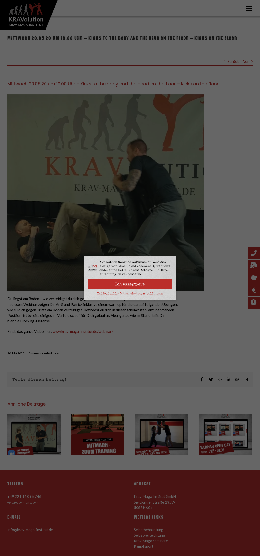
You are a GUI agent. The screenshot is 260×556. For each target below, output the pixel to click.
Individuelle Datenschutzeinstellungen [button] (130, 293)
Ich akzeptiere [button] (130, 284)
